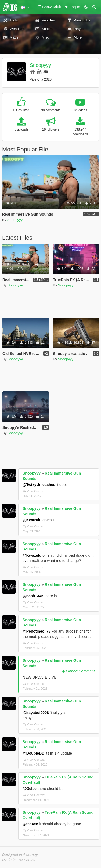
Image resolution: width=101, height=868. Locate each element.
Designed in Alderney (20, 854)
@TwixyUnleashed (39, 485)
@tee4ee (30, 824)
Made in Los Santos (18, 860)
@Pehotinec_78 (36, 631)
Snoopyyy (40, 65)
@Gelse (30, 788)
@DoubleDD (33, 753)
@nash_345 (33, 596)
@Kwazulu (32, 520)
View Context (34, 491)
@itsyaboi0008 (36, 712)
